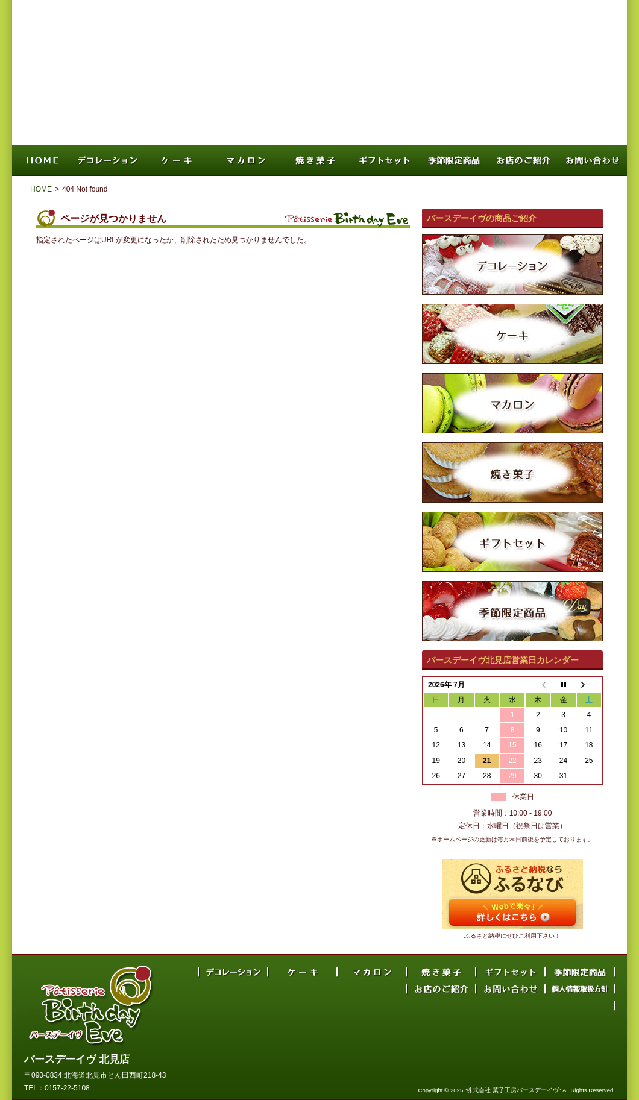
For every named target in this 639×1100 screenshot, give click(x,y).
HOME (41, 189)
